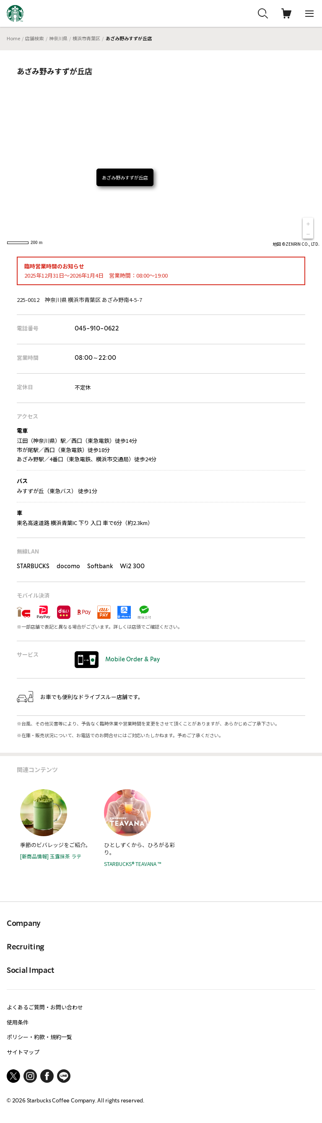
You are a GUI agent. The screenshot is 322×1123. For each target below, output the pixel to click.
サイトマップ (23, 1052)
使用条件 (18, 1022)
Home (13, 38)
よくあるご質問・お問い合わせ (45, 1007)
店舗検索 (34, 38)
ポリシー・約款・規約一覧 (39, 1037)
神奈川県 (58, 38)
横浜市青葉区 (86, 38)
